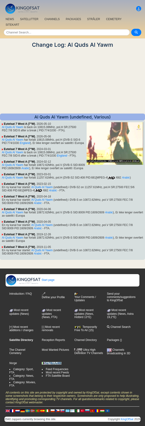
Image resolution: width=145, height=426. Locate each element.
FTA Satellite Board (58, 375)
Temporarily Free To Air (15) (85, 328)
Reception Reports (53, 340)
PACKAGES (73, 19)
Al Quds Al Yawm (12, 127)
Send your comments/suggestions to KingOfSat (121, 297)
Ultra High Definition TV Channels (88, 351)
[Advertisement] (72, 81)
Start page (30, 280)
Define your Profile (53, 295)
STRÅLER (93, 19)
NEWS (10, 19)
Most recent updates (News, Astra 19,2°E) (120, 313)
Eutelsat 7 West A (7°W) (19, 123)
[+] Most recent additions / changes (21, 328)
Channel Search (119, 327)
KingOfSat (127, 419)
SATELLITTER (29, 19)
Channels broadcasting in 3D (118, 351)
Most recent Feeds (57, 372)
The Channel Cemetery (17, 351)
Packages (113, 340)
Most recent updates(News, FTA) (51, 313)
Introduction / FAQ (20, 293)
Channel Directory (85, 340)
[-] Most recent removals (51, 328)
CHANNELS (52, 19)
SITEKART (12, 24)
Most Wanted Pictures (55, 349)
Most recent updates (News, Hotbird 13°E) (84, 313)
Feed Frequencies (57, 369)
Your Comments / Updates (85, 297)
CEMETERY (113, 19)
